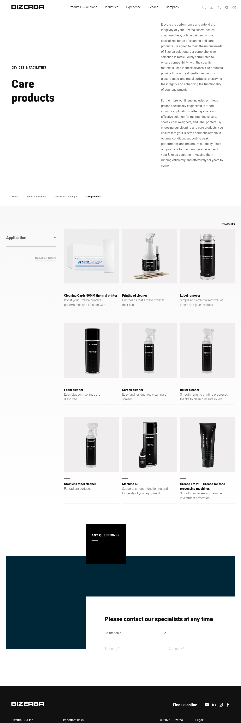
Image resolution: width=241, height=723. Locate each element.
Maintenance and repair (65, 196)
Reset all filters (45, 258)
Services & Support (36, 196)
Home (14, 196)
